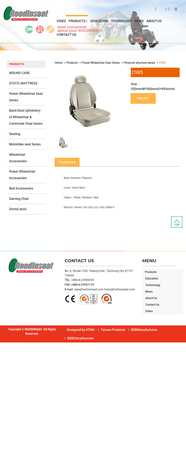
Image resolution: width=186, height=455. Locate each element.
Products (77, 21)
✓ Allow (5, 353)
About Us (154, 21)
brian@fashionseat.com (119, 289)
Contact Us (66, 34)
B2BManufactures (144, 330)
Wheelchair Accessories (18, 158)
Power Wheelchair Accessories (22, 175)
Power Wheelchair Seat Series (26, 97)
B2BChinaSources (80, 338)
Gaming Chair (19, 199)
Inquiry (143, 98)
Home (58, 62)
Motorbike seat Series (25, 144)
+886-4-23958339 (82, 280)
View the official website (32, 383)
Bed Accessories (21, 188)
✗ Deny (5, 357)
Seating (14, 134)
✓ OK (103, 452)
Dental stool (17, 209)
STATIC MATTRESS (23, 83)
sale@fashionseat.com (89, 289)
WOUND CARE (19, 73)
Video (61, 21)
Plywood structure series (139, 62)
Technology (121, 21)
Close (3, 344)
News (139, 21)
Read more (8, 383)
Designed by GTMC (81, 330)
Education (99, 21)
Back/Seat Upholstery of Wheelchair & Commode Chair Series (26, 117)
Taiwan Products (113, 330)
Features (67, 162)
